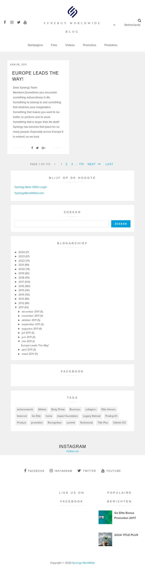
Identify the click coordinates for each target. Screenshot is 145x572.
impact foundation (67, 416)
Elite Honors (108, 409)
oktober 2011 (29, 320)
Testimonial (86, 422)
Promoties (89, 45)
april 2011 (27, 349)
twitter (86, 471)
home (49, 416)
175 (81, 164)
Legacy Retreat (91, 416)
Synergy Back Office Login (31, 187)
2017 (22, 281)
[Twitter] (37, 148)
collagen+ (90, 409)
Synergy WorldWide (83, 562)
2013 (22, 298)
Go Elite (36, 416)
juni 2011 (27, 337)
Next (94, 164)
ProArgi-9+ (111, 416)
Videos (70, 45)
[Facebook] (32, 148)
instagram (61, 471)
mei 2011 (27, 341)
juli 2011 (27, 332)
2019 (22, 273)
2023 (22, 256)
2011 (21, 307)
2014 (22, 294)
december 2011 (31, 311)
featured (22, 416)
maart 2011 (28, 354)
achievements (25, 409)
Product (21, 422)
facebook (34, 471)
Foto (54, 45)
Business (75, 409)
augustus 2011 (30, 328)
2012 (22, 303)
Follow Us (72, 451)
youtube (111, 471)
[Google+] (43, 148)
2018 (22, 277)
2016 (22, 286)
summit (71, 422)
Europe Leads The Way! (35, 345)
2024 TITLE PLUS (126, 535)
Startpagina (35, 45)
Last (109, 164)
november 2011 (31, 315)
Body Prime (58, 409)
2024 (22, 252)
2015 (22, 290)
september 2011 (31, 324)
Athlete (42, 409)
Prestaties (110, 45)
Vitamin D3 (119, 422)
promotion (37, 422)
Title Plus (103, 422)
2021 (22, 264)
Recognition (55, 422)
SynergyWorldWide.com (29, 193)
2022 (22, 260)
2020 (22, 269)
